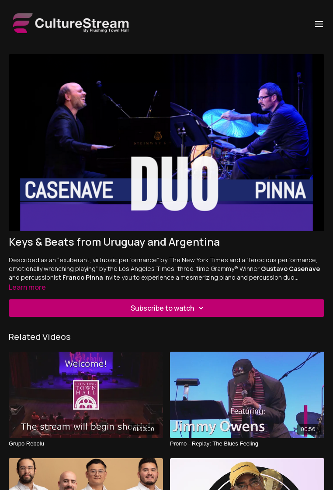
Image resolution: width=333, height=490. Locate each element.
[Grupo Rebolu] (86, 443)
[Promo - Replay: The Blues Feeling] (247, 443)
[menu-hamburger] (319, 23)
